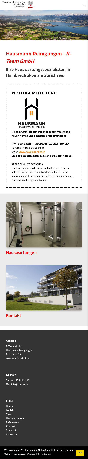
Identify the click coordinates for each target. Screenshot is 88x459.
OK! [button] (80, 452)
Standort (11, 430)
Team (9, 414)
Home (9, 406)
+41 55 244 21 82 (20, 380)
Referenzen (12, 422)
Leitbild (10, 410)
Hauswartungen (21, 252)
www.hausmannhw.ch (32, 151)
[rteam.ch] (18, 4)
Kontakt (13, 315)
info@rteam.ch (19, 384)
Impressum (12, 434)
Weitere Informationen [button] (39, 454)
